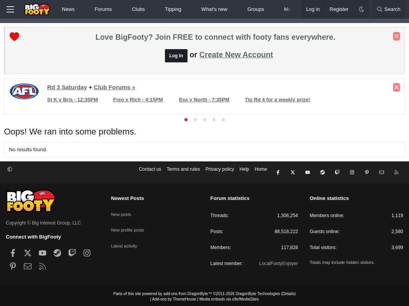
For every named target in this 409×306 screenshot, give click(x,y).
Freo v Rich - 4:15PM (140, 101)
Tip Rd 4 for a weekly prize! (277, 101)
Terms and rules (183, 173)
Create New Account (236, 56)
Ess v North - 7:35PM (205, 101)
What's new (214, 9)
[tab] (186, 121)
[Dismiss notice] (394, 38)
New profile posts (129, 223)
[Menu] (10, 9)
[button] (81, 9)
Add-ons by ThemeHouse (174, 297)
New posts (122, 209)
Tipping (173, 9)
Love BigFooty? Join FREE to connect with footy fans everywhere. (215, 39)
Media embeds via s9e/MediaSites (229, 297)
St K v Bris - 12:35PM (74, 101)
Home (261, 173)
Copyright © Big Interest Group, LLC (43, 221)
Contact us (150, 173)
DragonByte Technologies (257, 292)
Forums (103, 9)
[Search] (388, 9)
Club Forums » (116, 89)
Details (288, 292)
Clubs (138, 9)
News (68, 9)
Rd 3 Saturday (69, 89)
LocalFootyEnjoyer (278, 261)
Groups (256, 9)
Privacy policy (219, 173)
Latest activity (125, 236)
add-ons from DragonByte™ (187, 292)
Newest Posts (127, 197)
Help (244, 173)
